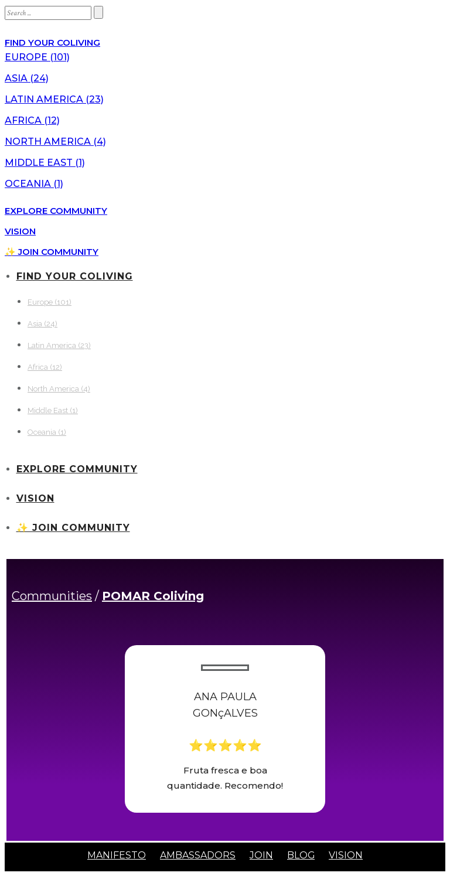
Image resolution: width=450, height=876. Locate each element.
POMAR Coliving (153, 596)
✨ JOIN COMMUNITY (51, 251)
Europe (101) (37, 57)
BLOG (301, 855)
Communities (52, 596)
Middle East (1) (45, 162)
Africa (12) (32, 120)
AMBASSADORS (198, 855)
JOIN (261, 855)
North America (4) (55, 141)
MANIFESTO (116, 855)
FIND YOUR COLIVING (52, 42)
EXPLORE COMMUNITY (56, 210)
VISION (20, 231)
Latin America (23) (54, 99)
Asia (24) (27, 78)
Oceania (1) (34, 183)
